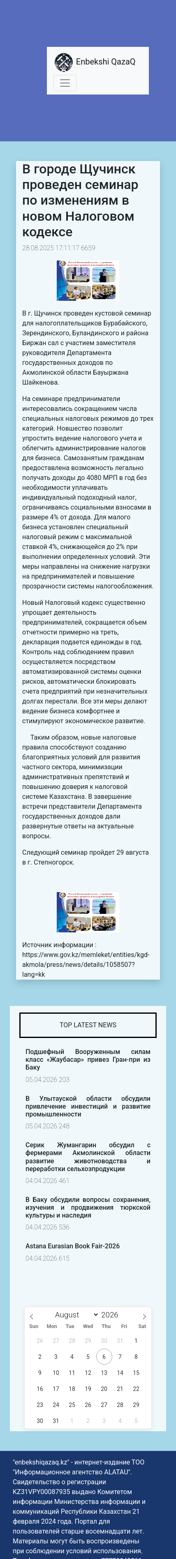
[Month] (75, 1315)
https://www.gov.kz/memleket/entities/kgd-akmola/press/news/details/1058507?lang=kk (85, 964)
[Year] (112, 1314)
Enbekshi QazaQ (94, 62)
